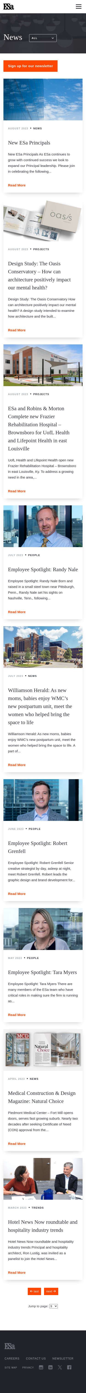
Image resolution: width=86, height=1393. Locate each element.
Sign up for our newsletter (30, 66)
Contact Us (36, 1358)
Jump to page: (38, 1306)
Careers (12, 1358)
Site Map (11, 1367)
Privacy (28, 1367)
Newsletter (63, 1358)
